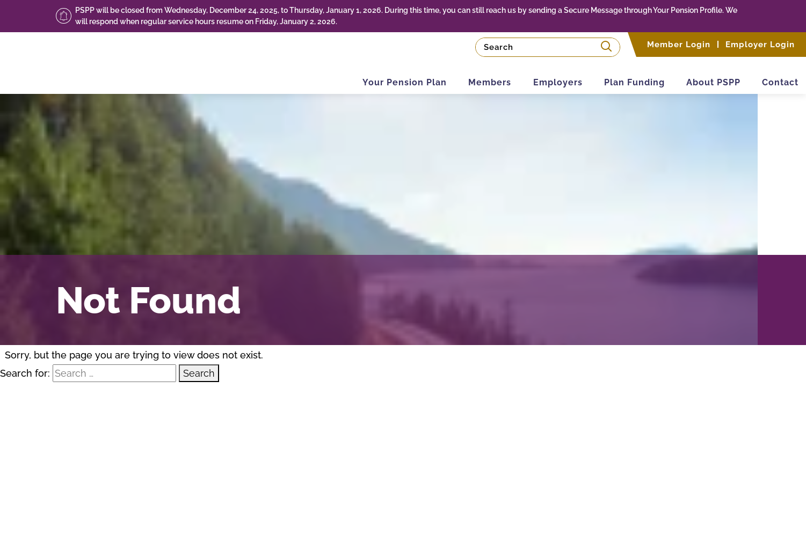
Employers (528, 74)
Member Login (678, 44)
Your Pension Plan (358, 74)
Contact (776, 74)
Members (452, 74)
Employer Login (760, 44)
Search (199, 373)
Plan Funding (613, 74)
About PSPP (701, 74)
